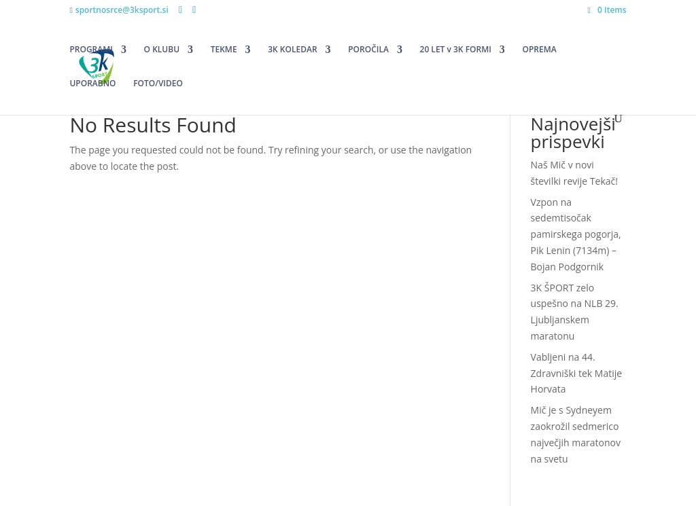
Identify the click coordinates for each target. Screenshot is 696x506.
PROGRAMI (91, 50)
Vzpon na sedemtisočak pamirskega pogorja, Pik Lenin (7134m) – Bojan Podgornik (576, 234)
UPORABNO (92, 84)
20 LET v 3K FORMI (455, 50)
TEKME (224, 50)
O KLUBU (161, 50)
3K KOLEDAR (292, 50)
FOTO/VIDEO (158, 84)
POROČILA (368, 50)
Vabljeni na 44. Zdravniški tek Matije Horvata (577, 373)
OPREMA (540, 50)
